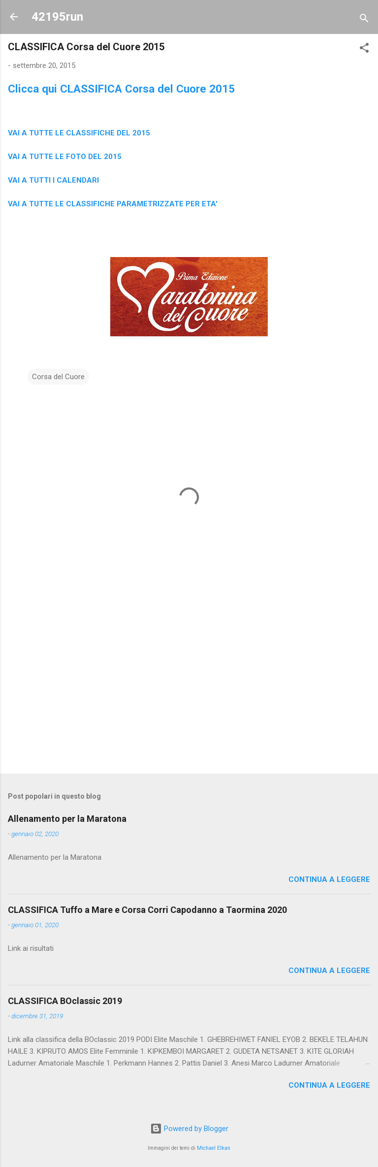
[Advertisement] (189, 689)
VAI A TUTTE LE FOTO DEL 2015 (65, 156)
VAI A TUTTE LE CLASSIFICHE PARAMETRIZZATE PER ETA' (113, 203)
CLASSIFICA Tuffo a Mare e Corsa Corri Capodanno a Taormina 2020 (147, 910)
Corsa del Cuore (58, 376)
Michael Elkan (213, 1148)
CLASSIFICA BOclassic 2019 (65, 1001)
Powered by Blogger (189, 1128)
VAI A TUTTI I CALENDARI (53, 180)
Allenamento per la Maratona (67, 818)
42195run (57, 17)
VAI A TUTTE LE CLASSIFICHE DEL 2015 (79, 133)
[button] (364, 49)
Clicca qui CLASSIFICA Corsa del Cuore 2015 (121, 88)
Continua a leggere (329, 879)
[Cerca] (364, 20)
